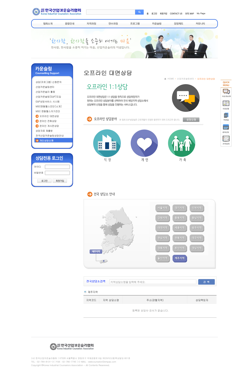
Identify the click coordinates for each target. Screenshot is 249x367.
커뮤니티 (200, 23)
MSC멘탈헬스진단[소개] (49, 106)
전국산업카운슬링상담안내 (50, 135)
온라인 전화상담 (46, 121)
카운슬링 (157, 23)
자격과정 (91, 23)
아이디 (37, 166)
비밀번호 (38, 172)
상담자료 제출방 (44, 130)
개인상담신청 (44, 140)
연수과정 (113, 23)
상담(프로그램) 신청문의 (48, 82)
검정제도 (179, 23)
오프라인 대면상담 (47, 116)
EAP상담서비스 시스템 (48, 101)
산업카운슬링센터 (45, 86)
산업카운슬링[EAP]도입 (48, 96)
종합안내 (70, 23)
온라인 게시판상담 (47, 126)
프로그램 (135, 23)
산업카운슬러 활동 (45, 91)
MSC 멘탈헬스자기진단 (48, 111)
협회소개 (48, 23)
